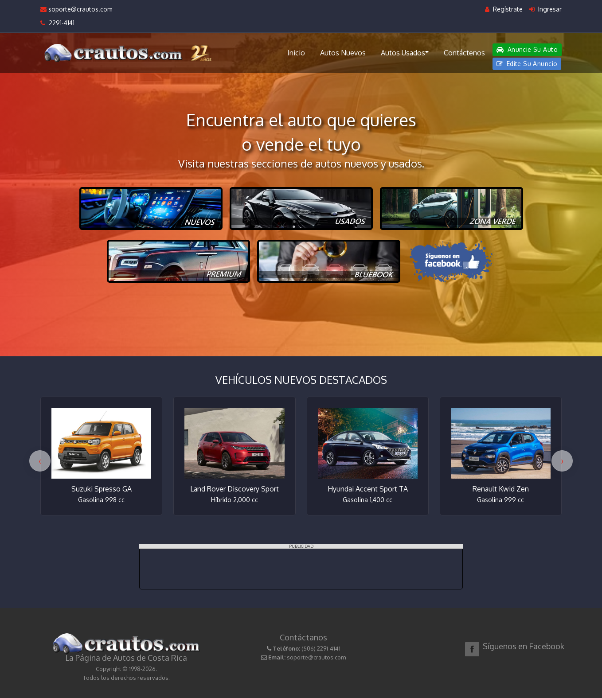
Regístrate (504, 9)
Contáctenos (464, 52)
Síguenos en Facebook (523, 646)
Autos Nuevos (343, 52)
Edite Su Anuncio (527, 63)
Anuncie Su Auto (527, 49)
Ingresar (545, 9)
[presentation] (40, 461)
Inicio (296, 52)
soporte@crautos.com (76, 9)
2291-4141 (57, 23)
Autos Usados (405, 52)
